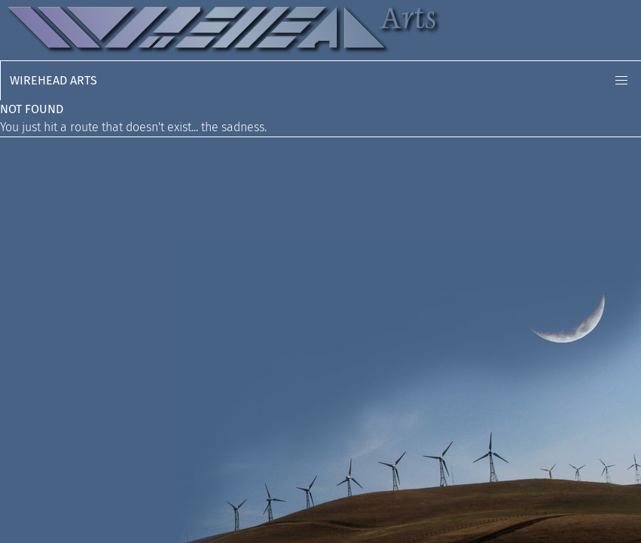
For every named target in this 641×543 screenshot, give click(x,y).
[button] (621, 80)
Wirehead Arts (53, 80)
